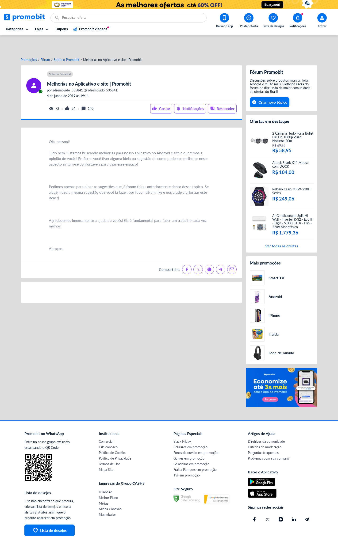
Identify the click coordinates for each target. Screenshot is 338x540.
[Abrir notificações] (297, 21)
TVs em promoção (186, 458)
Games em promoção (188, 441)
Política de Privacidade (115, 441)
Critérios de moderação (264, 430)
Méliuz (103, 486)
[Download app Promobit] (224, 21)
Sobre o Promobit (66, 43)
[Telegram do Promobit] (307, 502)
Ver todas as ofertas (281, 229)
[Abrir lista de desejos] (273, 21)
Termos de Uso (109, 447)
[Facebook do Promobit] (254, 502)
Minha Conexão (110, 492)
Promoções (29, 43)
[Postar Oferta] (249, 21)
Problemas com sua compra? (268, 441)
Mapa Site (106, 453)
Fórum (45, 43)
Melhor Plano (108, 481)
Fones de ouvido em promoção (195, 436)
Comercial (106, 425)
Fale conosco (108, 430)
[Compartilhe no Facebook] (187, 252)
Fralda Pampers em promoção (195, 453)
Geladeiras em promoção (191, 447)
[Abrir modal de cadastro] (322, 21)
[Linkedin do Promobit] (293, 502)
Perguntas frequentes (263, 436)
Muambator (107, 498)
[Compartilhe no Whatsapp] (209, 252)
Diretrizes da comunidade (266, 425)
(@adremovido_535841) (85, 73)
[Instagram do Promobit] (280, 502)
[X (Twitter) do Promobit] (267, 502)
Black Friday (182, 425)
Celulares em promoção (190, 430)
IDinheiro (105, 475)
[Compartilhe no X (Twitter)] (198, 252)
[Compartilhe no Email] (232, 252)
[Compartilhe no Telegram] (220, 252)
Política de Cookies (112, 436)
